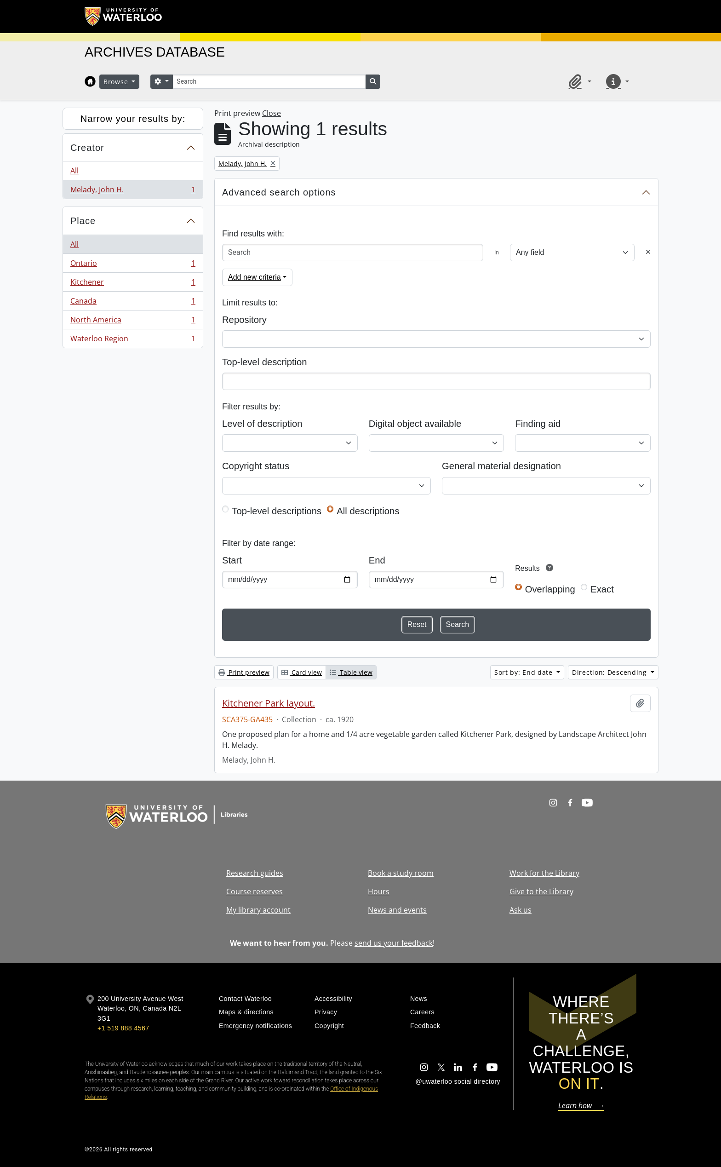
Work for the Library (544, 873)
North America (132, 321)
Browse (116, 81)
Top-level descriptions (276, 511)
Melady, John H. (132, 191)
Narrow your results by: (133, 119)
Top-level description (264, 362)
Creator (87, 148)
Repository (244, 320)
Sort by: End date (524, 672)
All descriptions (368, 511)
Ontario (132, 265)
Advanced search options (279, 192)
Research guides (254, 873)
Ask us (520, 910)
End (377, 560)
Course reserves (254, 891)
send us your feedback (394, 943)
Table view (351, 672)
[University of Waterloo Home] (124, 16)
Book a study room (401, 873)
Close (271, 113)
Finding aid (538, 424)
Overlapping (550, 589)
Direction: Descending (610, 672)
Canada (132, 302)
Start (232, 560)
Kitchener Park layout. (268, 703)
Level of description (262, 424)
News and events (397, 910)
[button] (578, 81)
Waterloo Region (132, 340)
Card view (301, 672)
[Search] (269, 82)
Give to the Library (541, 891)
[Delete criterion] (648, 252)
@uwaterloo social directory (458, 1081)
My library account (258, 910)
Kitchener (132, 284)
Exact (602, 589)
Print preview (243, 672)
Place (83, 221)
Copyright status (255, 466)
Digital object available (415, 424)
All (74, 171)
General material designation (501, 466)
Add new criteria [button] (254, 277)
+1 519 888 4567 (123, 1028)
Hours (378, 891)
